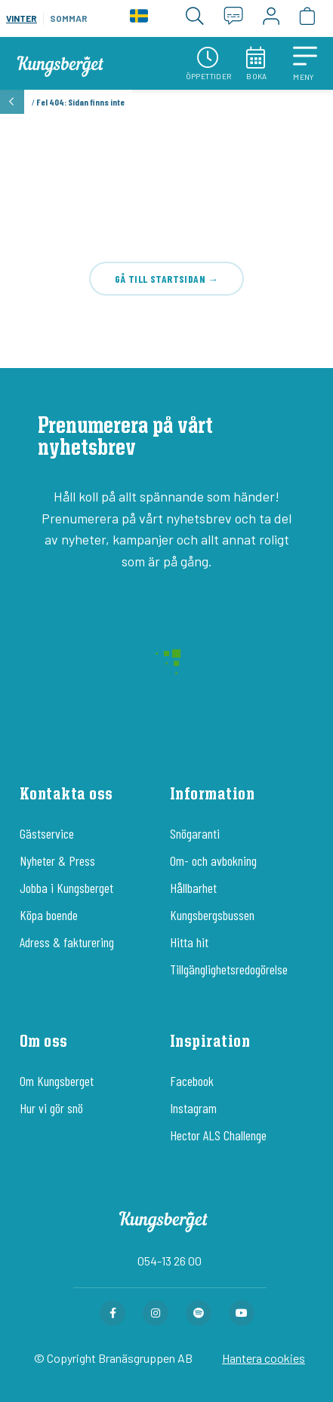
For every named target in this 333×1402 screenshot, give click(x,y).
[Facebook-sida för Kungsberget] (112, 1313)
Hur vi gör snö (51, 1108)
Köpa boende (49, 915)
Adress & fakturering (67, 942)
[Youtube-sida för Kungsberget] (241, 1313)
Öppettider (209, 64)
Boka (256, 64)
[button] (305, 63)
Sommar (69, 18)
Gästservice (47, 833)
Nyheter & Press (57, 860)
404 (166, 184)
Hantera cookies (263, 1358)
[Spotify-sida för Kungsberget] (198, 1313)
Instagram (193, 1108)
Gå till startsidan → (167, 278)
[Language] (139, 18)
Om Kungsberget (57, 1080)
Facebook (192, 1080)
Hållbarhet (193, 887)
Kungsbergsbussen (212, 915)
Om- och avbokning (213, 860)
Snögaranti (195, 833)
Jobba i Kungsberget (66, 887)
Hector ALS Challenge (218, 1135)
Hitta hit (189, 942)
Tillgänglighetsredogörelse (229, 969)
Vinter (21, 18)
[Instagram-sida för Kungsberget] (155, 1313)
